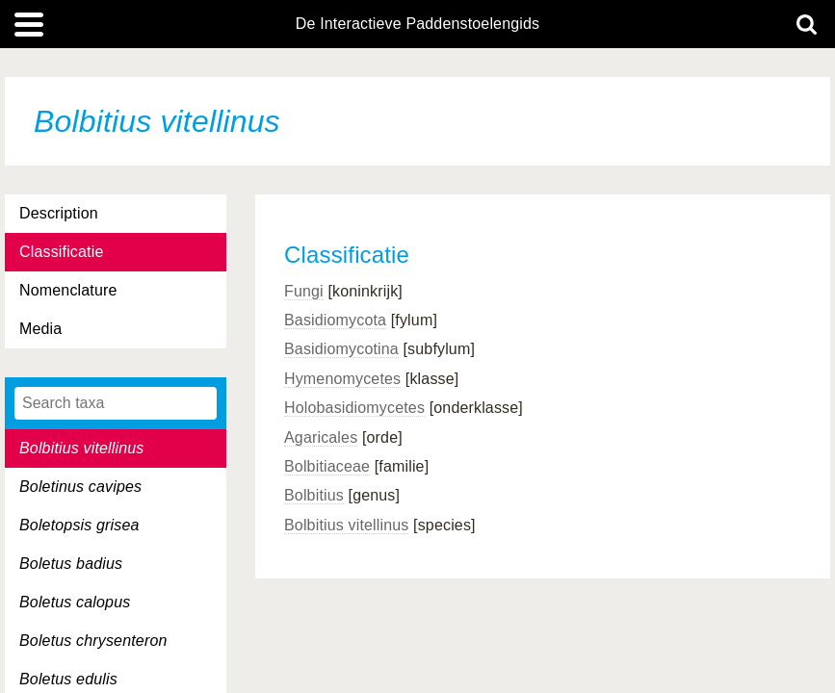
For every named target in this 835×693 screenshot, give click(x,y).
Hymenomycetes (342, 379)
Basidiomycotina (341, 349)
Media (40, 329)
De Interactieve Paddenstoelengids (417, 24)
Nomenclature (68, 290)
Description (58, 213)
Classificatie (61, 252)
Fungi (304, 291)
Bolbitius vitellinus (346, 525)
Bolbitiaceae (327, 466)
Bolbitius (314, 495)
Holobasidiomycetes (354, 407)
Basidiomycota (335, 320)
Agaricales (320, 437)
